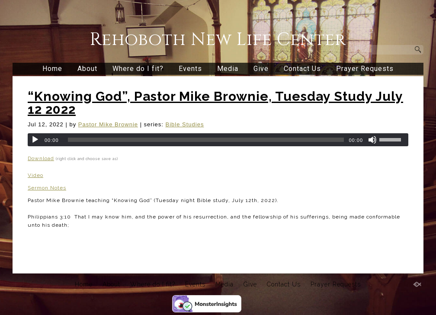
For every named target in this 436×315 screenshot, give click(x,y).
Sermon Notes (47, 188)
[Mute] (372, 139)
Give (261, 68)
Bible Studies (185, 124)
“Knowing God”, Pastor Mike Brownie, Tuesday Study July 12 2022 (215, 103)
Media (227, 68)
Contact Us (302, 68)
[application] (218, 139)
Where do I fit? (138, 68)
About (87, 68)
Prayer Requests (365, 68)
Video (35, 175)
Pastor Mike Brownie (108, 124)
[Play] (35, 139)
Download (41, 158)
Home (52, 68)
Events (190, 68)
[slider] (206, 140)
